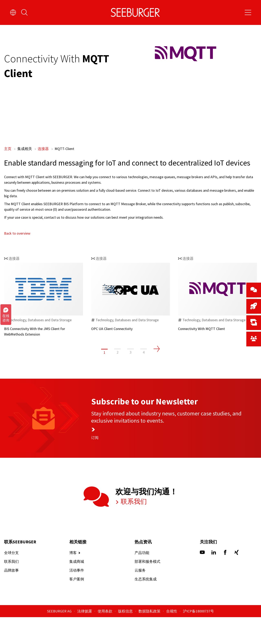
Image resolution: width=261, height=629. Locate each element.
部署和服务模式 (147, 573)
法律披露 (85, 623)
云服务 (140, 582)
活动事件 (76, 582)
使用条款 (105, 623)
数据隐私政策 (149, 623)
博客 (73, 564)
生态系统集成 (146, 591)
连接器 (44, 148)
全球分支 (11, 564)
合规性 (172, 623)
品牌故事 (11, 582)
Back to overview (17, 245)
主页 (8, 148)
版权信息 (126, 623)
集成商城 (76, 573)
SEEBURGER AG (59, 623)
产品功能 (142, 564)
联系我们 (130, 513)
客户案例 (76, 591)
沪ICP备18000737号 (198, 623)
